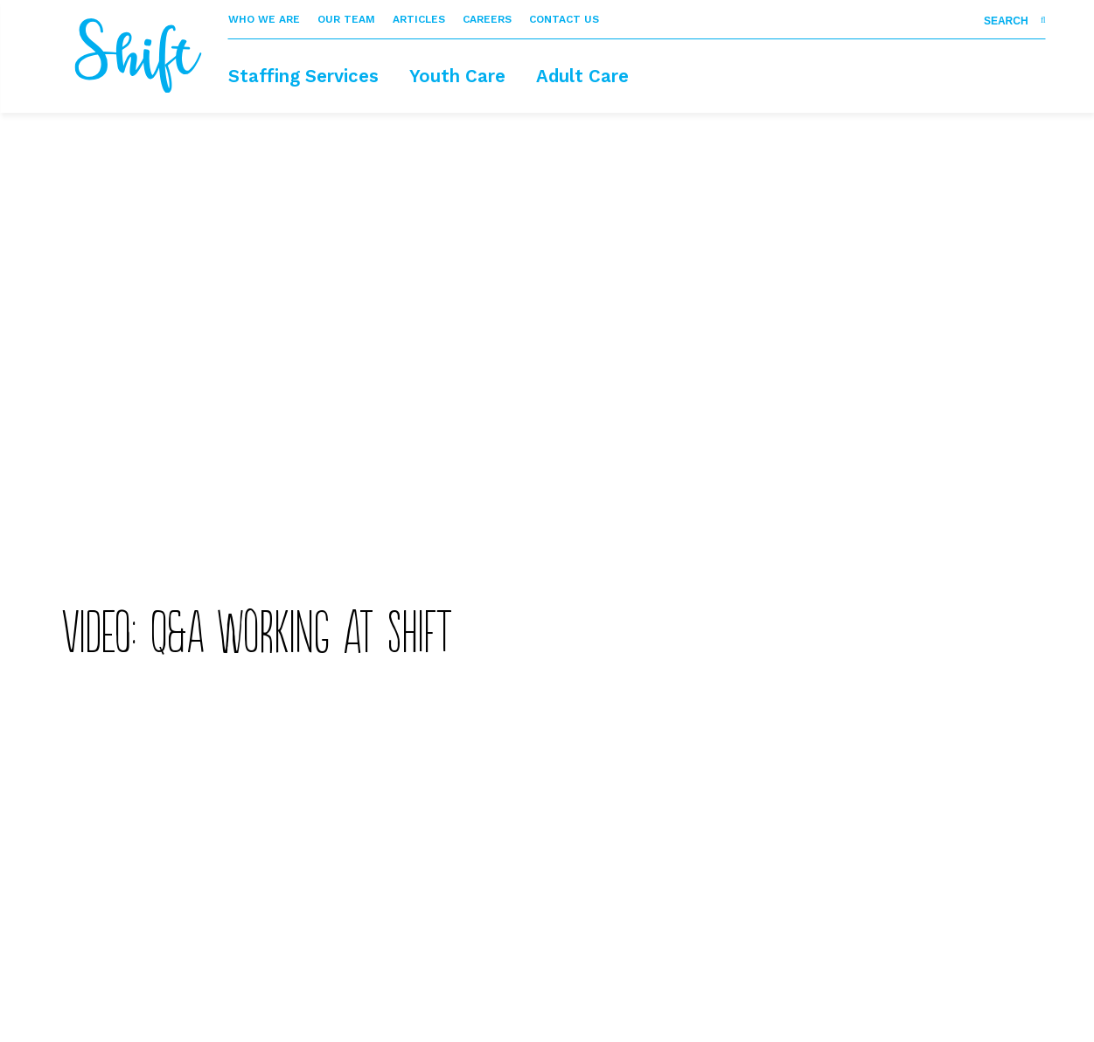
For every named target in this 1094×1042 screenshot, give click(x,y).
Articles (419, 19)
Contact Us (564, 19)
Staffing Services (303, 76)
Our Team (346, 19)
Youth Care (457, 76)
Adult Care (582, 76)
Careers (487, 19)
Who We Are (264, 19)
